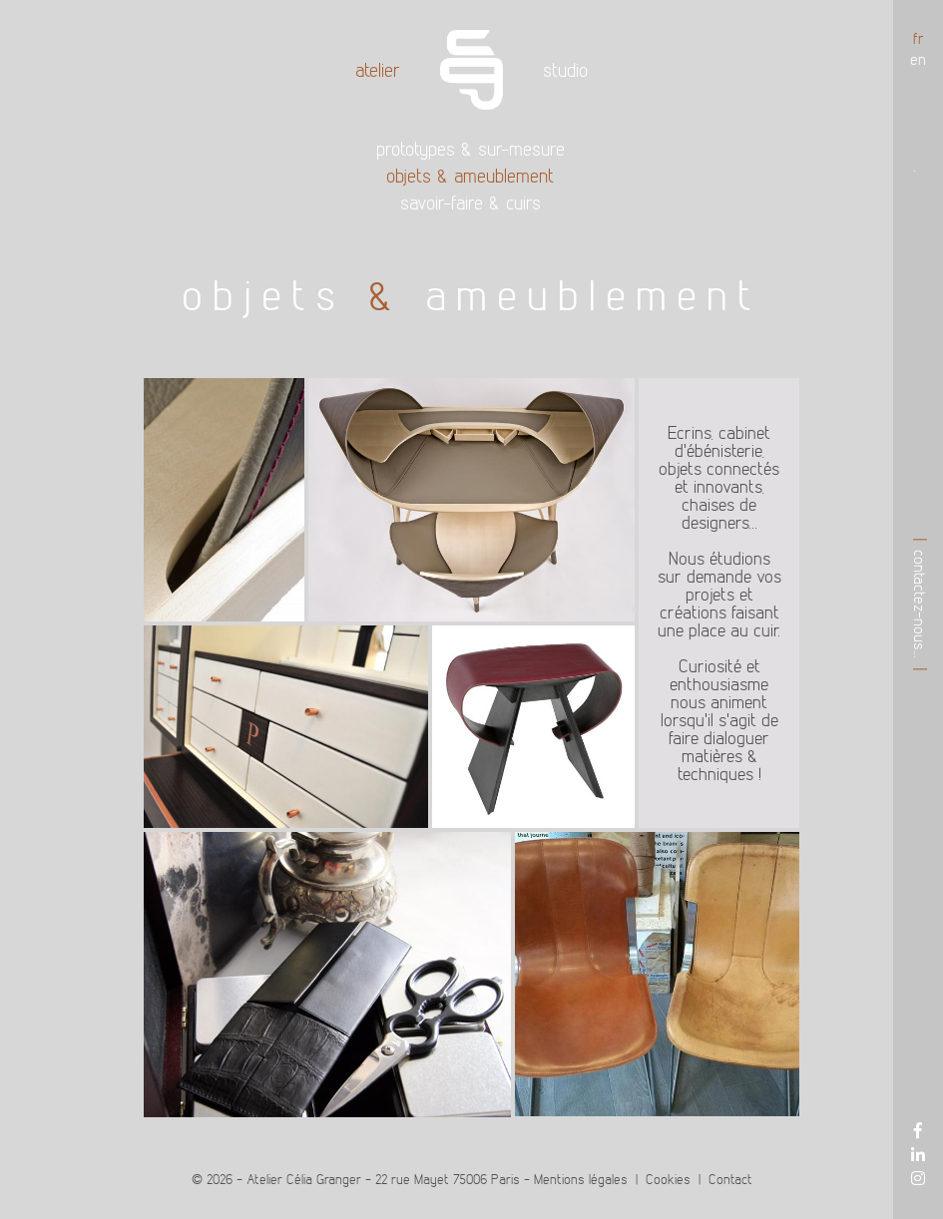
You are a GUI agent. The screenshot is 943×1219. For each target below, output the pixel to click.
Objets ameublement (470, 176)
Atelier (377, 70)
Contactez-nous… (920, 604)
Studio (565, 70)
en (918, 59)
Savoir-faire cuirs (470, 203)
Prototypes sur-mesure (470, 149)
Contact (730, 1179)
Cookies (668, 1179)
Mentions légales (581, 1179)
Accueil (471, 70)
